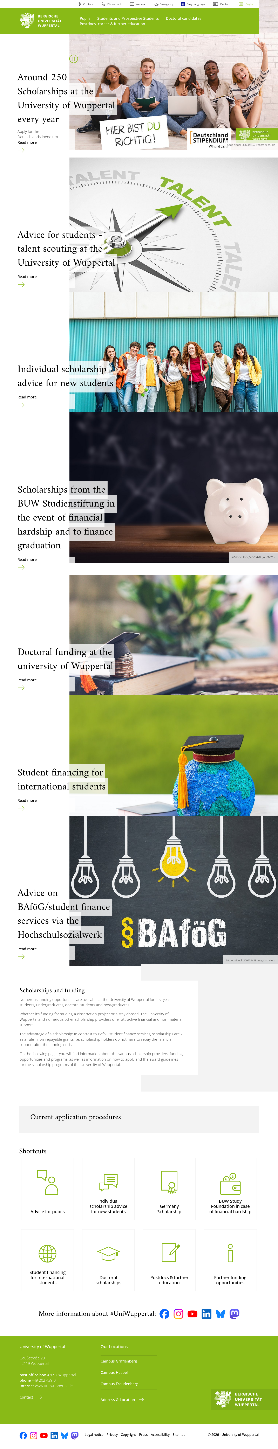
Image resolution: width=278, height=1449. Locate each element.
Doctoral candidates (183, 18)
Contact (27, 1397)
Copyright (128, 1434)
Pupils (85, 18)
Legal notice (94, 1434)
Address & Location (118, 1399)
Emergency (166, 4)
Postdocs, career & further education (112, 23)
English (250, 4)
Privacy (112, 1434)
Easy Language (196, 4)
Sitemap (179, 1434)
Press (143, 1434)
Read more (27, 142)
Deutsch (225, 4)
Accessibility (160, 1434)
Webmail (141, 4)
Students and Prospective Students (128, 18)
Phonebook (114, 4)
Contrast (88, 4)
